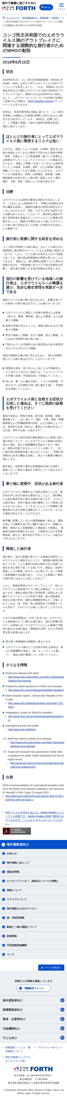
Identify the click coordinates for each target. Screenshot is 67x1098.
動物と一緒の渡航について (22, 926)
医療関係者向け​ (33, 1010)
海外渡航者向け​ (33, 1000)
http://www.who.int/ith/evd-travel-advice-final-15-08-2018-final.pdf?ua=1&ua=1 (34, 798)
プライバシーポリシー (50, 1047)
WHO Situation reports (40, 101)
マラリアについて (17, 899)
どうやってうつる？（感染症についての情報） (33, 881)
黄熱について (14, 890)
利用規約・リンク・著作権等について (17, 1049)
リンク (10, 954)
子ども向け (33, 1038)
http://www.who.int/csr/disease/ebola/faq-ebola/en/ (36, 690)
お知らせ (12, 853)
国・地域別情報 (15, 917)
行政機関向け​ (33, 1028)
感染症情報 (13, 871)
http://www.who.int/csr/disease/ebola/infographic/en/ (36, 718)
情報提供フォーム (33, 988)
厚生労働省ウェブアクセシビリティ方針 (17, 1059)
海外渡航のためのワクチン (22, 908)
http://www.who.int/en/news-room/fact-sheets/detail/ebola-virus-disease (36, 678)
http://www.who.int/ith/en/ (22, 729)
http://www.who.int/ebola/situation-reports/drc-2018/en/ (35, 705)
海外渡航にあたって (18, 862)
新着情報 (12, 936)
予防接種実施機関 (17, 945)
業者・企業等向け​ (33, 1019)
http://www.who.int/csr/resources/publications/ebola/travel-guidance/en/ (37, 765)
